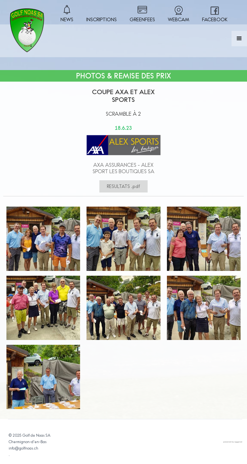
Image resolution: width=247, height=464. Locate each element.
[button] (239, 38)
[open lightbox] (43, 241)
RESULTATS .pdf (123, 186)
